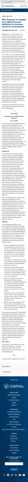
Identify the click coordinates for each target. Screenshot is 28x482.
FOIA (14, 419)
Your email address (14, 461)
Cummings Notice (14, 416)
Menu (23, 6)
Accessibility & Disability (14, 411)
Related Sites (14, 438)
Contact (14, 402)
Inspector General (14, 421)
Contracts (14, 405)
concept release (6, 155)
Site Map (14, 452)
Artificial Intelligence (14, 414)
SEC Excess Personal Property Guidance (13, 429)
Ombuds (14, 427)
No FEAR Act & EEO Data (14, 424)
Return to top (14, 379)
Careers (14, 397)
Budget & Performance (14, 395)
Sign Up (14, 469)
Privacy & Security (14, 450)
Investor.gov (13, 436)
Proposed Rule (6, 371)
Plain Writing (14, 447)
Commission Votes (14, 400)
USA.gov (13, 441)
